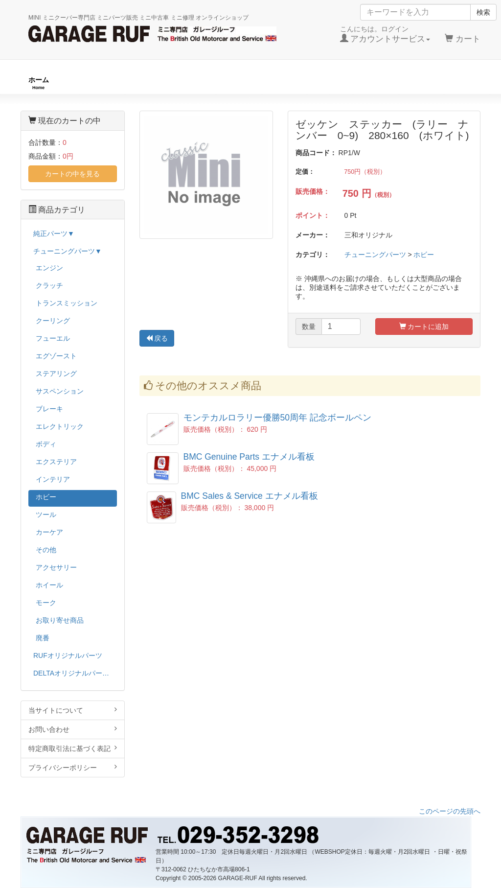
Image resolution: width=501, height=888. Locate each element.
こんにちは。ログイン (385, 34)
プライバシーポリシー (72, 767)
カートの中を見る (72, 174)
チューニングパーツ (254, 83)
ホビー (423, 254)
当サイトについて (72, 710)
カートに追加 (424, 326)
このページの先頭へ (449, 811)
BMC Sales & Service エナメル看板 (249, 496)
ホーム (38, 83)
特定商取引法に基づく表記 (72, 748)
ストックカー (452, 83)
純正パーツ (358, 83)
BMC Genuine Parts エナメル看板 (249, 457)
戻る (157, 338)
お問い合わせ (72, 729)
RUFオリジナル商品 (136, 83)
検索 (483, 12)
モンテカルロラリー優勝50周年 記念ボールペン (277, 417)
